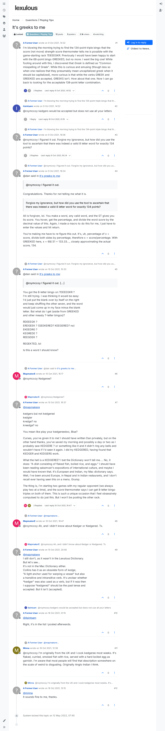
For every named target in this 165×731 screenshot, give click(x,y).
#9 (116, 549)
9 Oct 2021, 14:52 (51, 106)
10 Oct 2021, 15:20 (57, 269)
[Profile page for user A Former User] (16, 45)
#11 (116, 648)
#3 (116, 134)
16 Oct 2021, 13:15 (57, 688)
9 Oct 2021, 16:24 (56, 171)
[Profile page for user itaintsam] (16, 108)
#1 (116, 43)
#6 (116, 373)
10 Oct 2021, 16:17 (54, 373)
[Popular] (4, 23)
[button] (4, 720)
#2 (116, 106)
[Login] (161, 3)
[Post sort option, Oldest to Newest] (139, 48)
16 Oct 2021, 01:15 (57, 613)
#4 (116, 171)
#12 (115, 688)
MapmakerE (29, 373)
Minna (26, 648)
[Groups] (4, 36)
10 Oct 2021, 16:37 (57, 402)
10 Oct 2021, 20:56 (57, 549)
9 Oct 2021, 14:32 (56, 43)
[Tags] (4, 16)
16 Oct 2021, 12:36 (49, 648)
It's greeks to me (49, 175)
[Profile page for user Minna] (16, 650)
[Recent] (4, 10)
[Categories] (4, 3)
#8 (116, 521)
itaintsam (28, 106)
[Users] (4, 29)
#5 (116, 269)
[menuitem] (161, 3)
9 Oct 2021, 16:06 (56, 134)
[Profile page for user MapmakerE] (16, 376)
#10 (115, 613)
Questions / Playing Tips (39, 34)
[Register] (161, 10)
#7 (116, 402)
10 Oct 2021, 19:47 (55, 521)
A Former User (30, 43)
